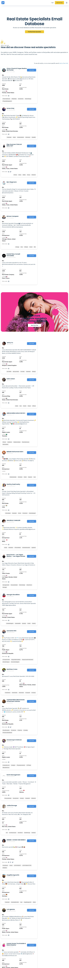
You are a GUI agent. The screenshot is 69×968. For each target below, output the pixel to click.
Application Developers (9, 806)
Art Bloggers (38, 774)
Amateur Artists (39, 806)
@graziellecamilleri (45, 317)
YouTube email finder (8, 935)
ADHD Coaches (39, 759)
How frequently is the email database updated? (21, 712)
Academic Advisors (40, 784)
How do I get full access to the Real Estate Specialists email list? (26, 701)
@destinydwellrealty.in (11, 317)
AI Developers (39, 789)
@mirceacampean (10, 149)
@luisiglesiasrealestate (11, 558)
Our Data (5, 952)
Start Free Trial (34, 221)
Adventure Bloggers (40, 777)
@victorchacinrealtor (11, 71)
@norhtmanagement (11, 481)
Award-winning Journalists (10, 789)
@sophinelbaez (10, 443)
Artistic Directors (39, 801)
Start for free (59, 2)
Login (52, 2)
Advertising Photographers (10, 782)
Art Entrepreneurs (40, 787)
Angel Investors (7, 772)
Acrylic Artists (6, 794)
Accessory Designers (8, 779)
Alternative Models (8, 774)
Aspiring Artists (39, 804)
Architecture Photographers (10, 809)
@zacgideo (9, 602)
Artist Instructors (7, 787)
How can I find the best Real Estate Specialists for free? (23, 707)
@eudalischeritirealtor (11, 521)
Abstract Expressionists (41, 752)
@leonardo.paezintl (10, 399)
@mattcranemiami (44, 399)
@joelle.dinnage (44, 481)
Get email (28, 70)
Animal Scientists (40, 767)
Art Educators (6, 754)
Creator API (6, 910)
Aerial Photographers (8, 801)
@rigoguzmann (10, 111)
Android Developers (8, 769)
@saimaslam (43, 240)
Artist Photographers (41, 796)
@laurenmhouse (44, 561)
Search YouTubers (7, 930)
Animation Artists (40, 754)
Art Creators (6, 767)
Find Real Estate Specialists (34, 31)
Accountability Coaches (9, 804)
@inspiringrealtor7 (44, 356)
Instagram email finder (8, 932)
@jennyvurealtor (10, 240)
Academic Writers (40, 779)
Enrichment (6, 905)
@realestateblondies (45, 520)
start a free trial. (63, 63)
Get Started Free (34, 880)
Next (41, 634)
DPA (4, 964)
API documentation (7, 913)
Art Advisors (6, 796)
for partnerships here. (43, 682)
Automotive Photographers (10, 759)
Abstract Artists (7, 752)
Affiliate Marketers (8, 749)
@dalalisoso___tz (10, 279)
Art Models (6, 792)
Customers (5, 949)
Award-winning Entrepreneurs (43, 749)
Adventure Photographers (10, 784)
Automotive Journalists (41, 782)
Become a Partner (7, 957)
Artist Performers (40, 809)
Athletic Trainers (7, 764)
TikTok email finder (7, 938)
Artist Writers (39, 799)
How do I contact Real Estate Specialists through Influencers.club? (27, 676)
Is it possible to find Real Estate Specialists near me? (23, 696)
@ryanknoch (9, 359)
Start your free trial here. (11, 690)
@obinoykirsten (44, 440)
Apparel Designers (8, 799)
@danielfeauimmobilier (45, 150)
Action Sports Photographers (43, 792)
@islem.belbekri (44, 279)
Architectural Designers (9, 757)
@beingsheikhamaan (45, 70)
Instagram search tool (8, 924)
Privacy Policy (10, 963)
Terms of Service (18, 963)
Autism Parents (39, 794)
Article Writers (39, 769)
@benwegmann (44, 110)
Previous (29, 634)
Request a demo (7, 946)
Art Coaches (38, 757)
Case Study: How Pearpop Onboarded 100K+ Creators (16, 922)
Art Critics (38, 764)
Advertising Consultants (41, 772)
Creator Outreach (7, 908)
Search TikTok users (8, 927)
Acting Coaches (7, 762)
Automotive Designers (41, 762)
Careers (5, 954)
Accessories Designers (9, 777)
